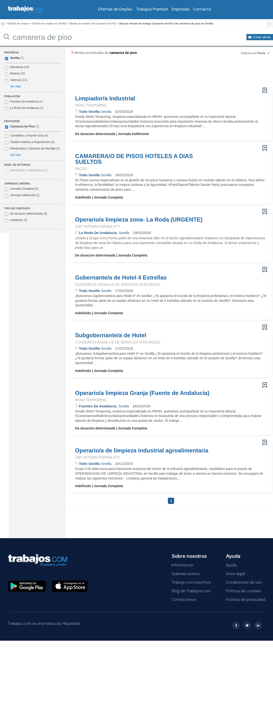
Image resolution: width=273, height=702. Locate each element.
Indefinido (16, 220)
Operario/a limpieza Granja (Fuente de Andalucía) (142, 393)
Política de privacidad (245, 600)
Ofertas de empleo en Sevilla (49, 23)
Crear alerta (262, 37)
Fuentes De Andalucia (24, 101)
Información (182, 565)
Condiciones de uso (244, 583)
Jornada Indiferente (22, 195)
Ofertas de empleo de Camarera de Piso (92, 23)
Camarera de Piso (22, 126)
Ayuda (231, 565)
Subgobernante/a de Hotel (110, 335)
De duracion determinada (26, 214)
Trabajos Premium (152, 9)
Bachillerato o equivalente (29, 170)
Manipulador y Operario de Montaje (33, 148)
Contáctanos (184, 600)
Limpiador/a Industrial (105, 98)
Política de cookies (243, 591)
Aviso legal (235, 574)
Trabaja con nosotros (191, 583)
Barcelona (16, 67)
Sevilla (14, 58)
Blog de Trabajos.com (191, 591)
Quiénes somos (185, 574)
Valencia (15, 80)
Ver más (15, 86)
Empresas (180, 9)
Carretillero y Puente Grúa (27, 135)
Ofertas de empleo (18, 23)
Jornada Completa (21, 189)
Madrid (14, 73)
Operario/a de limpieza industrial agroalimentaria (141, 450)
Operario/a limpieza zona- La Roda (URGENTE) (139, 220)
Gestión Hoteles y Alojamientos (30, 142)
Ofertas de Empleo (115, 9)
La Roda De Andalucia (24, 108)
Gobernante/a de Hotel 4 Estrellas (121, 277)
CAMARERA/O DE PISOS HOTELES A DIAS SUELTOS (134, 159)
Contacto (202, 9)
